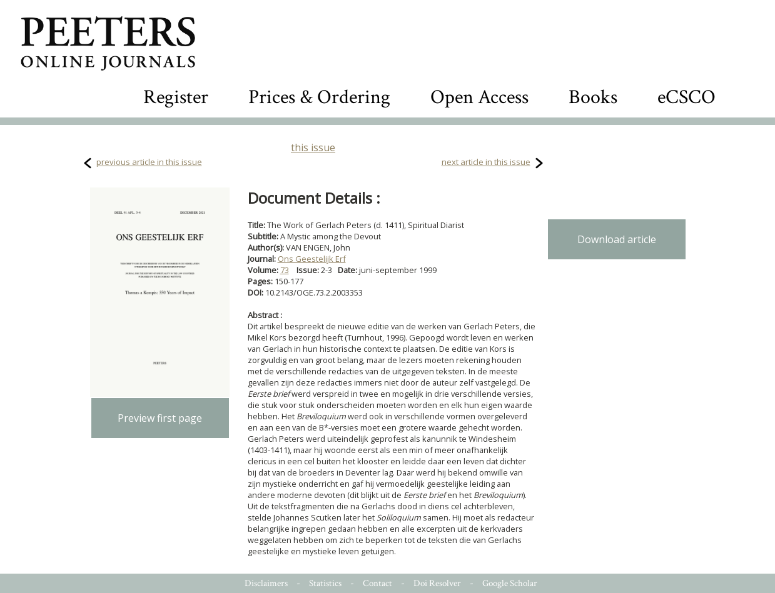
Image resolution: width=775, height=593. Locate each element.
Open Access (479, 97)
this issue (313, 147)
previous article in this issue (149, 161)
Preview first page (160, 418)
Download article (616, 239)
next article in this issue (486, 161)
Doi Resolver (437, 583)
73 (284, 270)
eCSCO (686, 97)
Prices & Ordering (319, 97)
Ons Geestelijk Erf (312, 258)
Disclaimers (266, 583)
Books (593, 97)
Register (175, 97)
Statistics (325, 583)
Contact (377, 583)
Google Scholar (509, 583)
